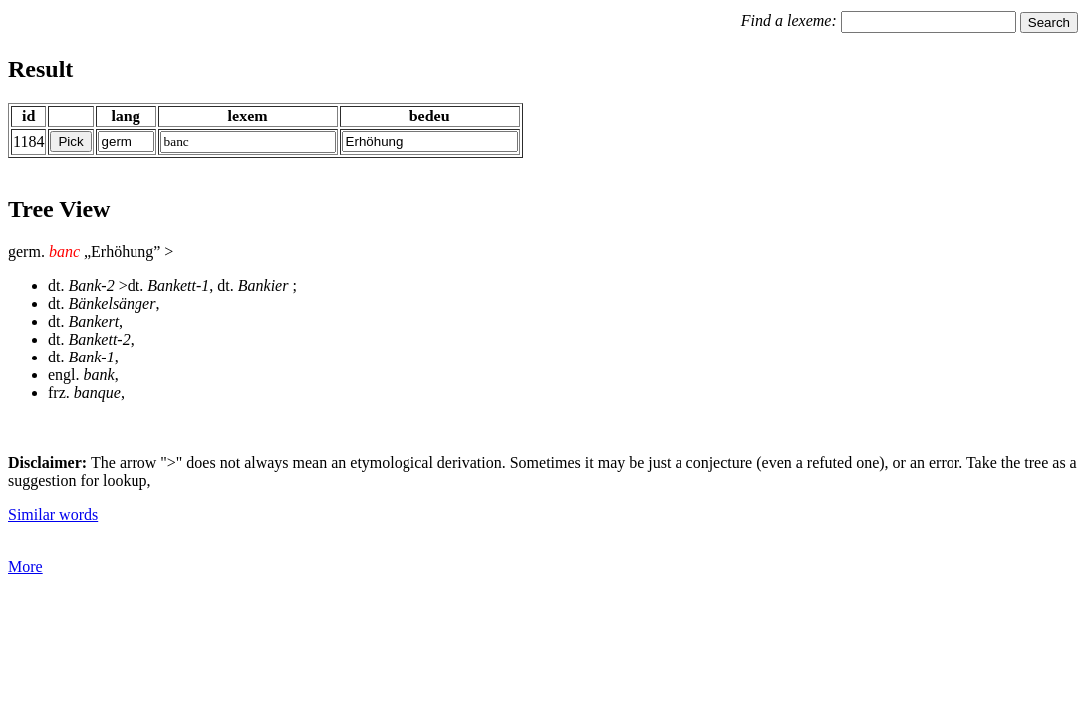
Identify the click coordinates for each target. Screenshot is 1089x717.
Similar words (53, 514)
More (25, 566)
